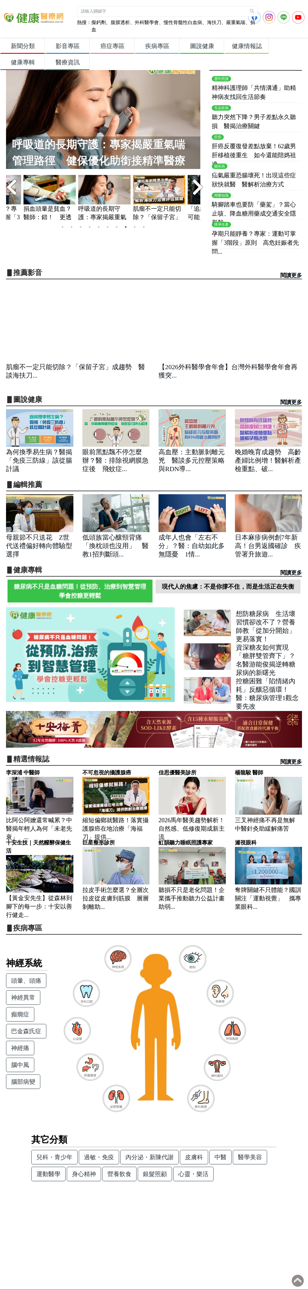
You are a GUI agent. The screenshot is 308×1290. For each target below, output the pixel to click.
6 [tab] (108, 227)
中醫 (220, 1157)
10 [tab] (144, 227)
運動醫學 (48, 1174)
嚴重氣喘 (235, 22)
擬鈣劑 (98, 22)
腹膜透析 (120, 22)
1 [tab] (63, 227)
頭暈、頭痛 (26, 980)
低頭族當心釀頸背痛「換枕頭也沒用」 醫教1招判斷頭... (115, 546)
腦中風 (20, 1064)
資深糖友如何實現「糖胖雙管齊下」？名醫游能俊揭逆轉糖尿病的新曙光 (265, 652)
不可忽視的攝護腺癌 (106, 772)
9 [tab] (135, 227)
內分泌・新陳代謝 (149, 1157)
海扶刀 (214, 22)
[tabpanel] (104, 198)
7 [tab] (117, 227)
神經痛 (20, 1048)
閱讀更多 (291, 275)
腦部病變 (23, 1081)
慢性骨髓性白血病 (183, 22)
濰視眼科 (246, 842)
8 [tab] (126, 227)
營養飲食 (119, 1174)
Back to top (297, 1280)
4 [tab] (90, 227)
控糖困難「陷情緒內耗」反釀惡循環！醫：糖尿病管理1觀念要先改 (267, 686)
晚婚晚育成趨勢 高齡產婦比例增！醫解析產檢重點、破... (268, 460)
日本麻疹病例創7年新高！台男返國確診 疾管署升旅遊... (268, 546)
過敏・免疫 (99, 1157)
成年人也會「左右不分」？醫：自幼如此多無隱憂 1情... (192, 546)
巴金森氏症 (26, 1031)
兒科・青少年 (54, 1157)
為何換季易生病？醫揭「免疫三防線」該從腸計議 (39, 460)
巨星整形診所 (98, 842)
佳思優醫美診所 (177, 772)
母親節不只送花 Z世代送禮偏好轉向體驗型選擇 (39, 546)
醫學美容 (250, 1157)
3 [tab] (81, 227)
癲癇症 (20, 1014)
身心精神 (84, 1174)
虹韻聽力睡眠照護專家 (186, 842)
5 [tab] (99, 227)
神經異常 (23, 997)
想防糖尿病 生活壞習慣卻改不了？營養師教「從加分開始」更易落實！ (265, 619)
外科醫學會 (147, 22)
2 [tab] (72, 227)
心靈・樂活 (193, 1174)
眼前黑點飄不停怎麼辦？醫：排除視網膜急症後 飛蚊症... (115, 460)
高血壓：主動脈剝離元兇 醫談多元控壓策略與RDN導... (192, 460)
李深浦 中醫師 (23, 772)
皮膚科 (194, 1157)
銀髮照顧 (155, 1174)
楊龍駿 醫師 (249, 772)
